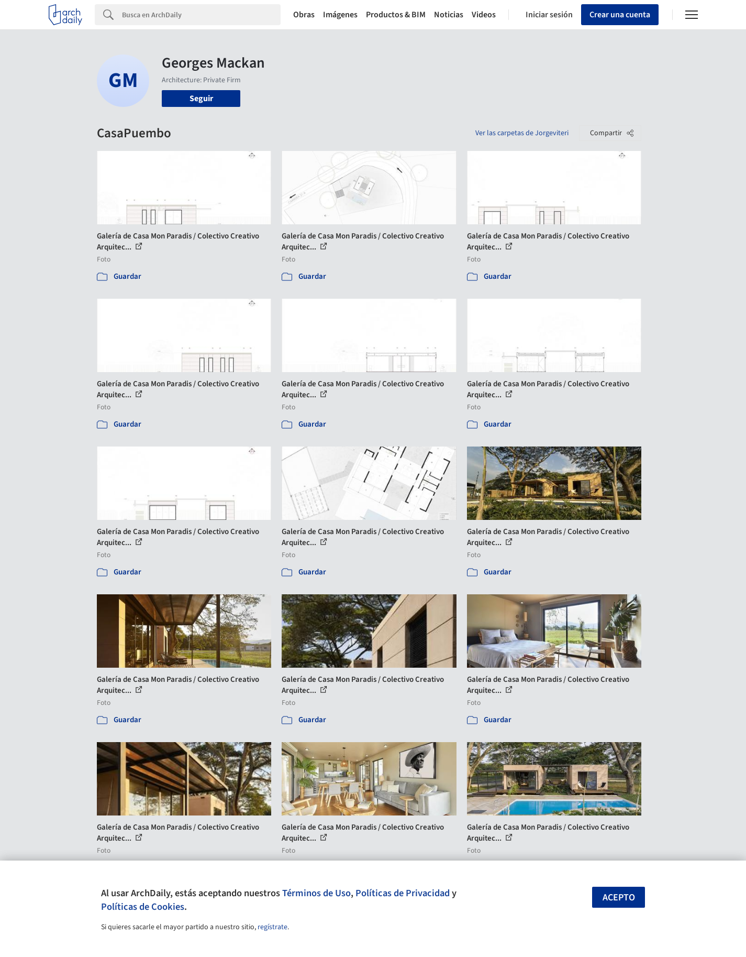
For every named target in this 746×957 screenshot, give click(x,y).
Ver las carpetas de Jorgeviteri (522, 133)
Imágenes (340, 14)
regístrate (272, 927)
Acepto (619, 897)
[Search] (201, 14)
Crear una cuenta (619, 14)
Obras (304, 14)
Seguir (201, 98)
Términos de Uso (316, 893)
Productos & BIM (396, 14)
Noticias (448, 14)
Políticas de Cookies (142, 906)
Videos (484, 14)
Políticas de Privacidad (402, 893)
